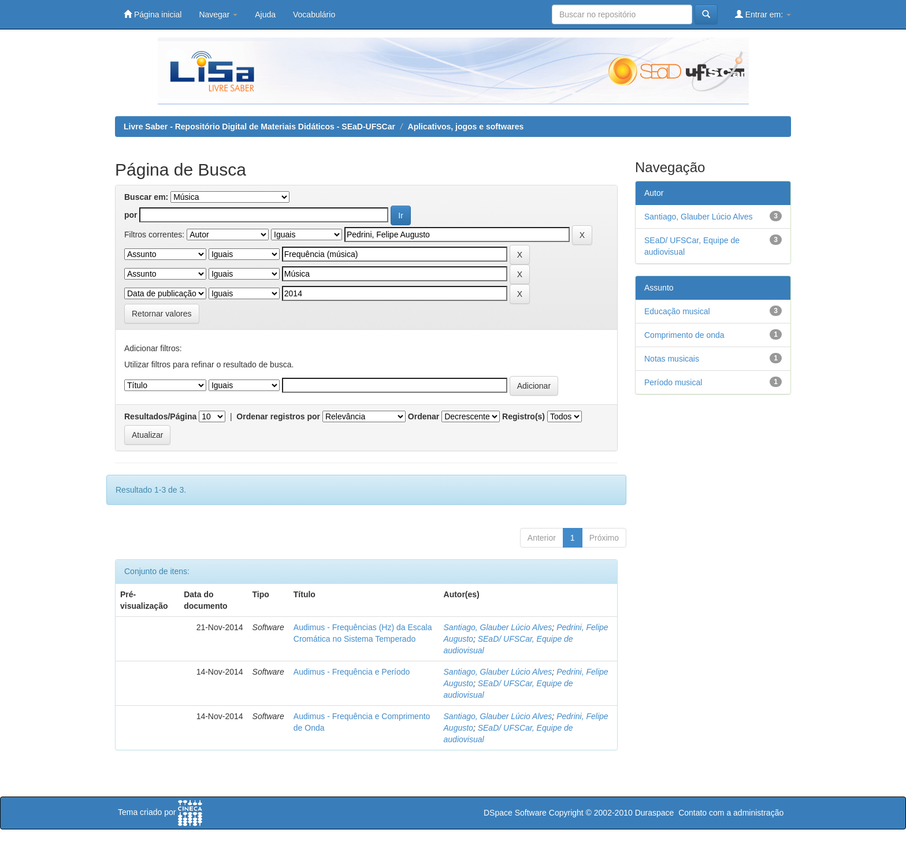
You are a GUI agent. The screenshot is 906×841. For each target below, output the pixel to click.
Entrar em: (763, 14)
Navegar (218, 14)
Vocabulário (314, 14)
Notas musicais (671, 358)
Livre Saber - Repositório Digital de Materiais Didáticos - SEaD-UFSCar (259, 126)
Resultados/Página (160, 416)
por (131, 214)
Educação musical (677, 311)
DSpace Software (515, 812)
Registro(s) (523, 416)
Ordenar (423, 416)
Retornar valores (162, 313)
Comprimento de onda (684, 335)
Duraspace (654, 812)
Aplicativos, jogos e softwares (466, 126)
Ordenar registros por (278, 416)
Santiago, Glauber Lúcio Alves (498, 627)
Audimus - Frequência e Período (352, 671)
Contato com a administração (731, 812)
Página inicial (152, 14)
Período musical (673, 382)
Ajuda (265, 14)
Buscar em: (146, 197)
